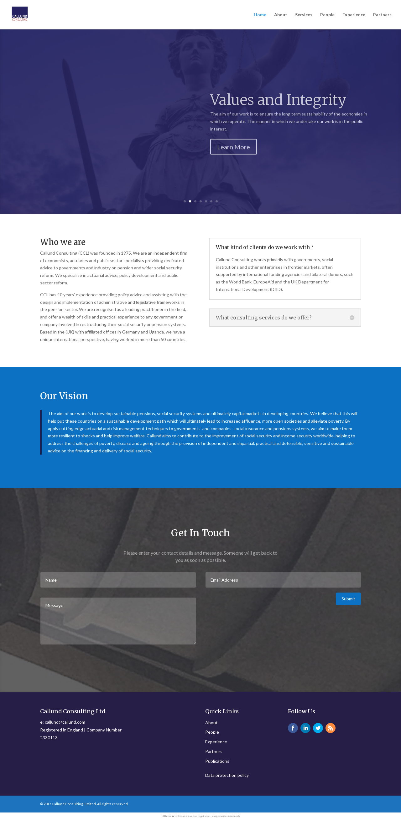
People (327, 15)
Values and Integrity (278, 113)
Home (260, 15)
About (280, 15)
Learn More (233, 159)
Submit (348, 598)
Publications (217, 761)
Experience (353, 15)
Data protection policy (227, 775)
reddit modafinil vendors (171, 816)
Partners (382, 15)
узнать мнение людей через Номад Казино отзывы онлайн (212, 816)
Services (303, 15)
